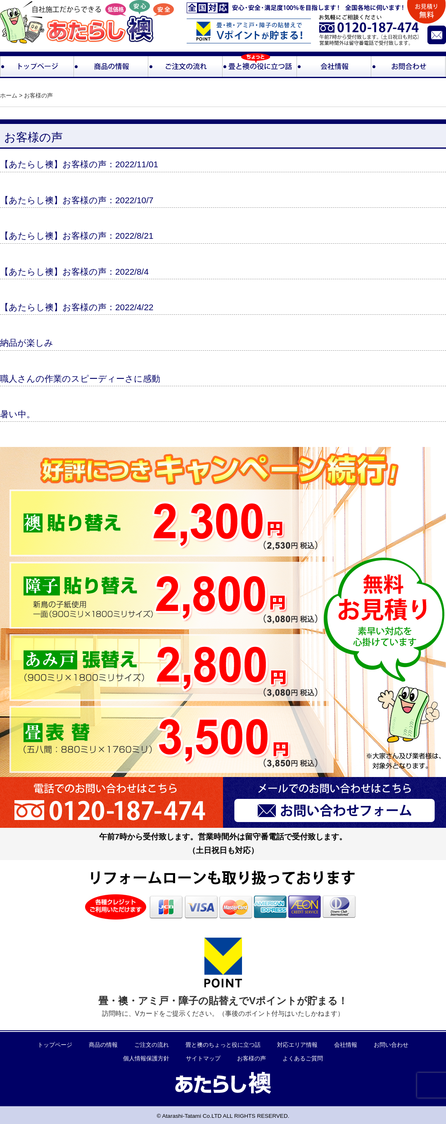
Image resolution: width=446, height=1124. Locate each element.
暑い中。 (17, 414)
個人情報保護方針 (146, 1058)
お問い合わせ (391, 1045)
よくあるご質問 (302, 1058)
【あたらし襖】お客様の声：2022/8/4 (74, 271)
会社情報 (345, 1045)
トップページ (55, 1045)
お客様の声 (251, 1058)
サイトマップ (203, 1058)
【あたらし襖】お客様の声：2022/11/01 (79, 164)
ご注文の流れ (151, 1045)
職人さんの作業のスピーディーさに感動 (80, 378)
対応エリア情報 (297, 1045)
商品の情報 (103, 1045)
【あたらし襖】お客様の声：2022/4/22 (77, 307)
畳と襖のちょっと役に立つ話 (223, 1045)
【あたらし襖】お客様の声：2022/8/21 (77, 235)
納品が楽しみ (26, 342)
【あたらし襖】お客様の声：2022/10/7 (77, 200)
